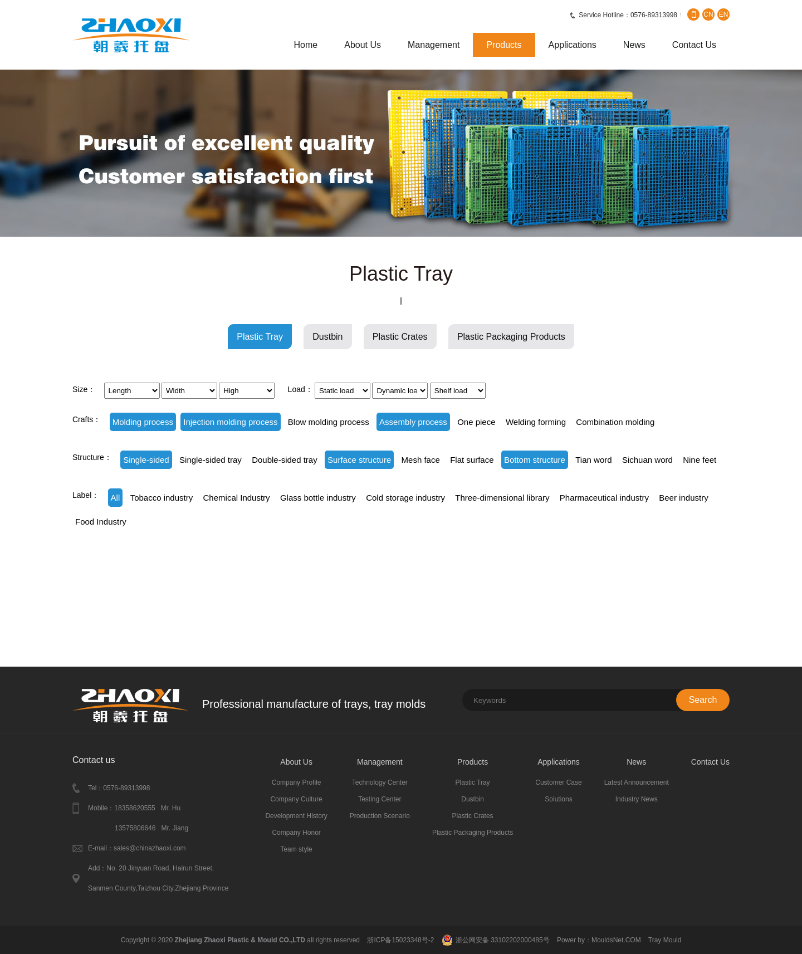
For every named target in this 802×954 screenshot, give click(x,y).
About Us (362, 45)
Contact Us (694, 45)
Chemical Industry (236, 497)
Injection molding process (230, 422)
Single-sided (146, 459)
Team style (296, 849)
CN (708, 14)
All (115, 497)
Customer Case (558, 782)
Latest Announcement (636, 782)
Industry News (636, 799)
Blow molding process (328, 422)
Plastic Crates (400, 336)
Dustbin (327, 336)
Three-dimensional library (502, 497)
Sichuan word (647, 459)
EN (723, 14)
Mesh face (421, 459)
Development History (296, 816)
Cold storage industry (405, 497)
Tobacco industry (161, 497)
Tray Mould (665, 940)
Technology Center (380, 782)
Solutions (558, 799)
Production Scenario (380, 816)
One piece (476, 422)
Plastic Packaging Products (511, 336)
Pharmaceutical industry (604, 497)
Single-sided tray (210, 459)
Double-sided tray (284, 459)
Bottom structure (534, 459)
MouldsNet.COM (617, 940)
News (634, 45)
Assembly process (413, 422)
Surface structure (359, 459)
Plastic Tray (260, 336)
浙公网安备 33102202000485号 (503, 940)
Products (503, 45)
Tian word (593, 459)
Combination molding (615, 422)
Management (433, 45)
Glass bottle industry (318, 497)
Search (703, 700)
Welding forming (536, 422)
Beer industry (683, 497)
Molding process (143, 422)
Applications (572, 45)
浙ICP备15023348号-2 (400, 940)
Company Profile (296, 782)
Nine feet (699, 459)
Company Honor (296, 832)
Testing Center (379, 799)
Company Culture (296, 799)
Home (306, 45)
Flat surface (471, 459)
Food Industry (100, 521)
